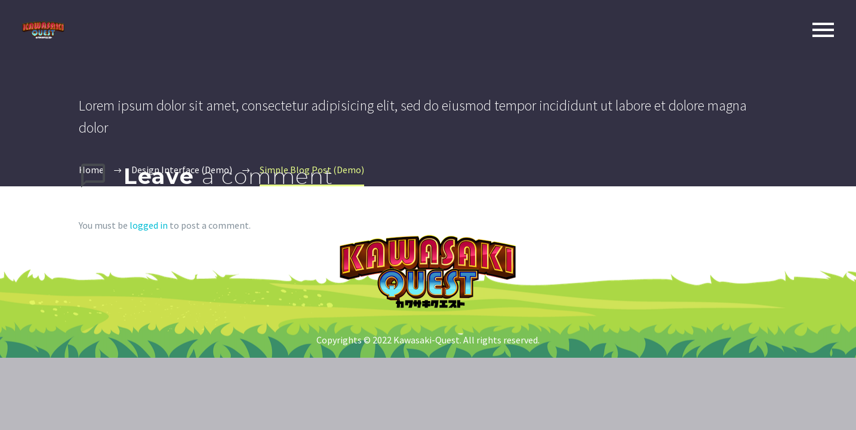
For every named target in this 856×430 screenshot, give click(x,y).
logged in (149, 225)
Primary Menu (823, 30)
